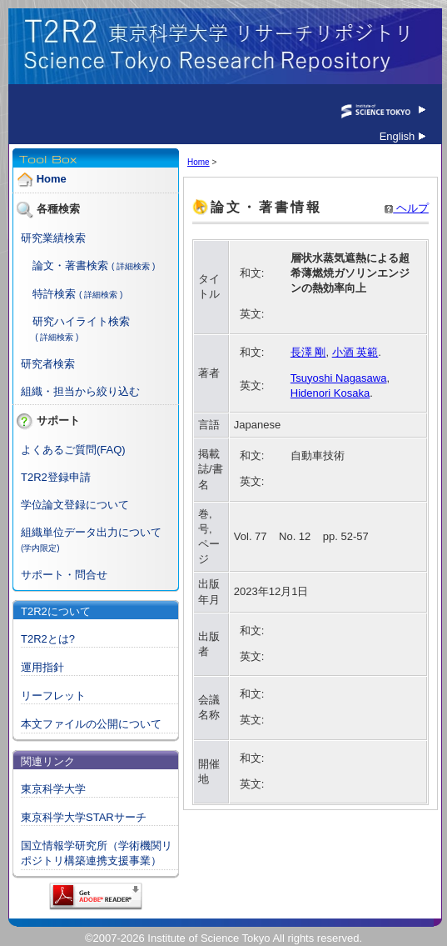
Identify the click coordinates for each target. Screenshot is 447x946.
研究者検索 (48, 364)
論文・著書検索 (70, 265)
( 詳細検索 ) (133, 266)
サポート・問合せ (64, 574)
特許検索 (54, 294)
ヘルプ (407, 208)
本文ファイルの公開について (91, 724)
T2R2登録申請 (56, 477)
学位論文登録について (75, 504)
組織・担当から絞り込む (80, 391)
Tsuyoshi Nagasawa (339, 378)
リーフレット (53, 695)
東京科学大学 (53, 789)
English (402, 136)
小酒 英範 (355, 352)
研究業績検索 (53, 238)
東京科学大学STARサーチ (84, 817)
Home (52, 179)
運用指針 (42, 667)
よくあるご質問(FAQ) (73, 449)
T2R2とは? (48, 639)
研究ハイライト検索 (81, 321)
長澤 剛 (308, 352)
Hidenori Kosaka (330, 393)
